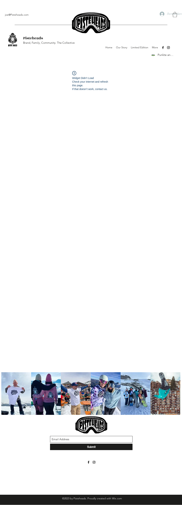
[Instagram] (168, 47)
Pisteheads (33, 38)
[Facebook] (163, 47)
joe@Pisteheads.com (17, 14)
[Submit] (91, 447)
